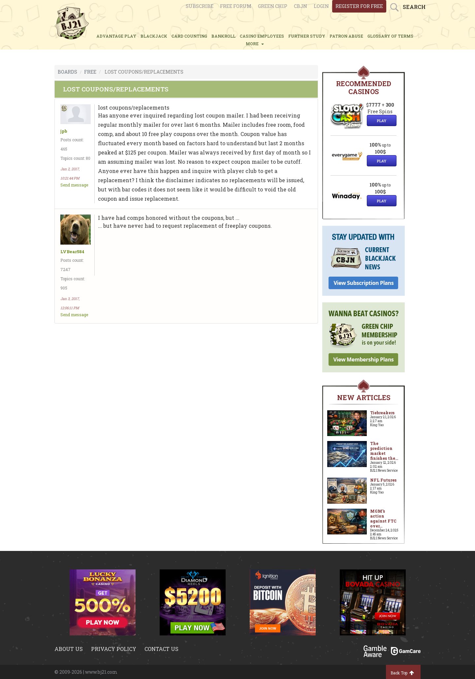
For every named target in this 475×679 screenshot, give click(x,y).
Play (381, 120)
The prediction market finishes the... (384, 451)
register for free (359, 6)
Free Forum (235, 6)
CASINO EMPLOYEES (262, 36)
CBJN (300, 6)
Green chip (272, 6)
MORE (255, 44)
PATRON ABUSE (346, 36)
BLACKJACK (154, 36)
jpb (63, 131)
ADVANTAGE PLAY (116, 36)
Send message (74, 184)
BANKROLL (223, 36)
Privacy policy (113, 648)
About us (68, 648)
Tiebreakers (382, 412)
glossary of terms (390, 36)
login (321, 6)
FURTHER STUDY (306, 36)
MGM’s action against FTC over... (383, 518)
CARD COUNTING (189, 36)
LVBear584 (72, 252)
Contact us (161, 648)
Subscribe (199, 6)
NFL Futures (383, 480)
